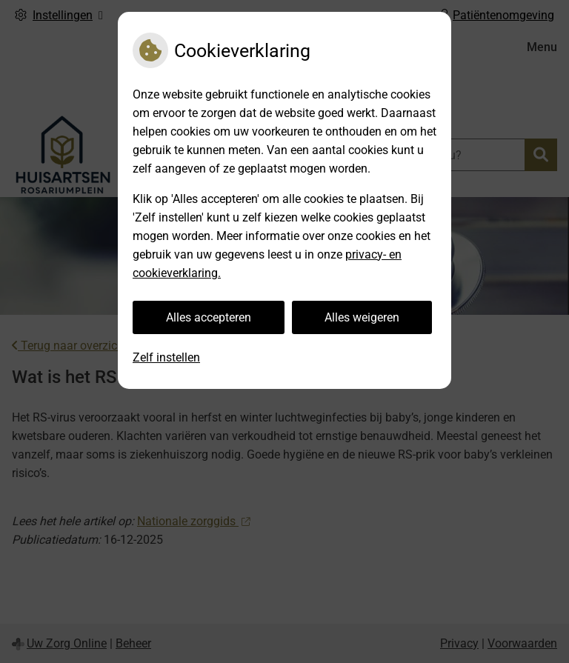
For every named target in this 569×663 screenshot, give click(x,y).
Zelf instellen (166, 357)
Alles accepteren (208, 317)
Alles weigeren (362, 317)
